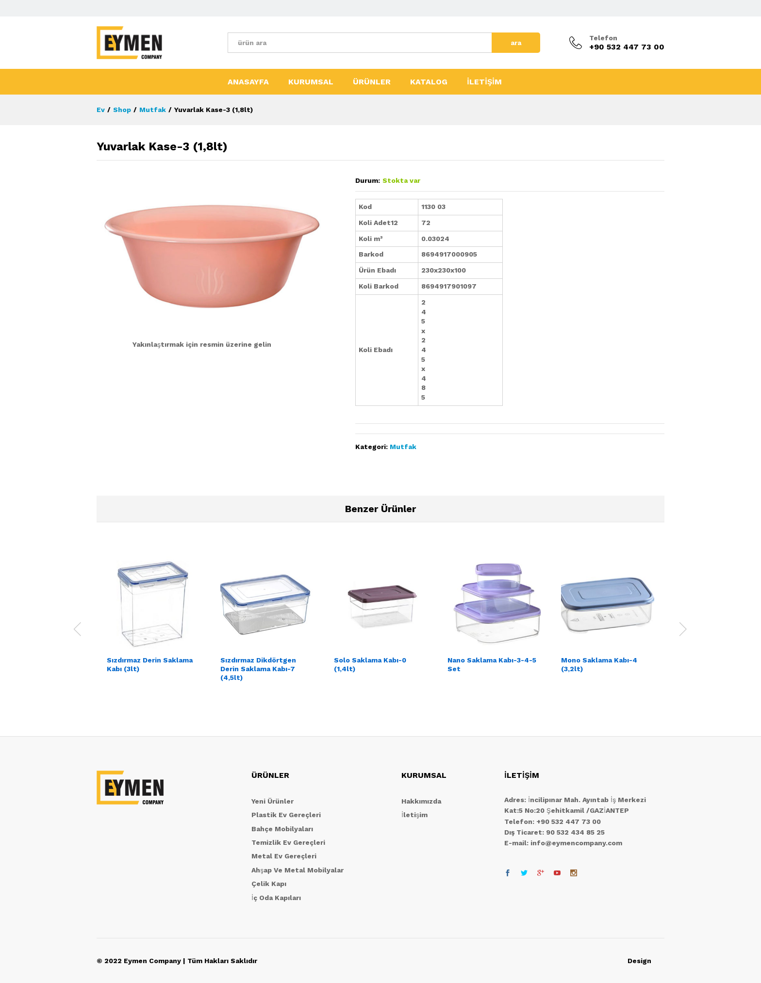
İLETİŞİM (484, 82)
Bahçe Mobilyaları (282, 829)
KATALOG (428, 82)
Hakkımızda (421, 801)
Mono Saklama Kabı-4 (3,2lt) (599, 664)
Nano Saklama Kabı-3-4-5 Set (491, 664)
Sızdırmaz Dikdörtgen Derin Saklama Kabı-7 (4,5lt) (258, 668)
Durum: (367, 180)
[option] (153, 623)
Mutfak (403, 447)
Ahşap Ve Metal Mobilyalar (297, 870)
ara (516, 43)
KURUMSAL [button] (310, 82)
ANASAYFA (248, 82)
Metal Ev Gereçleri (283, 856)
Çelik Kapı (268, 883)
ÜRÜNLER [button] (372, 82)
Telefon (603, 38)
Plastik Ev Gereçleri (286, 815)
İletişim (414, 815)
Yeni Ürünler (272, 801)
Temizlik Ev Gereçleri (288, 842)
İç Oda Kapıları (276, 898)
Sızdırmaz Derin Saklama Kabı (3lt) (150, 664)
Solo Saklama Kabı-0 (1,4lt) (370, 664)
